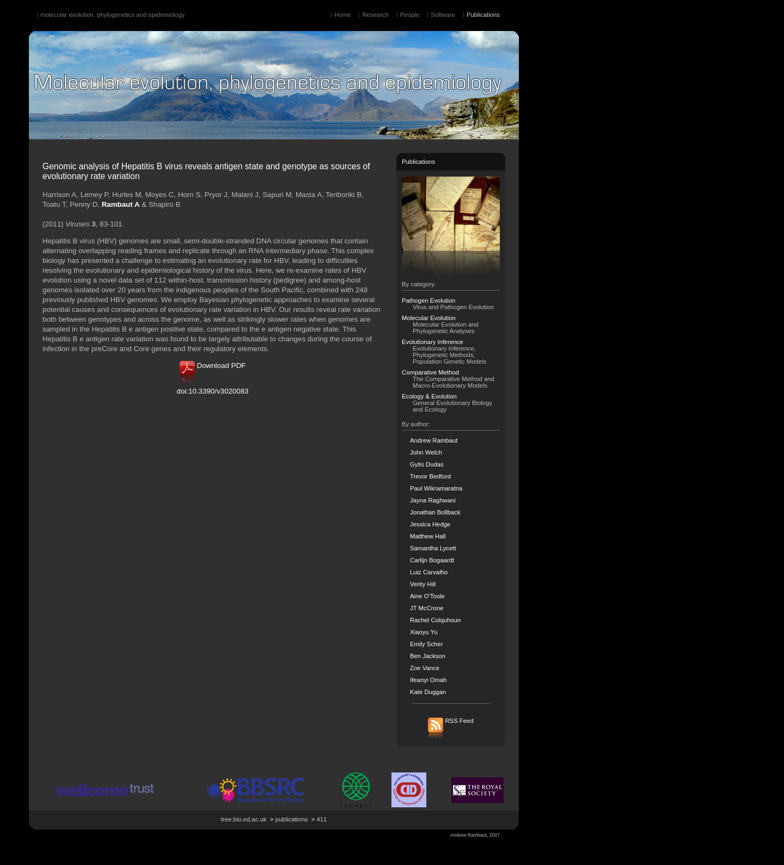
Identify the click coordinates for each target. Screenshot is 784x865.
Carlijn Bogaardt (432, 560)
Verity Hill (423, 584)
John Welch (426, 452)
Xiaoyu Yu (424, 632)
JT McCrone (426, 608)
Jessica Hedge (430, 524)
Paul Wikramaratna (436, 488)
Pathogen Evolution (428, 300)
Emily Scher (426, 644)
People (409, 14)
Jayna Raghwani (433, 500)
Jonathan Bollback (435, 512)
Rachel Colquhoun (435, 620)
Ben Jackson (427, 656)
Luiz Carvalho (429, 572)
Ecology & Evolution (429, 396)
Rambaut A (121, 204)
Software (443, 14)
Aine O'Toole (427, 596)
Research (375, 14)
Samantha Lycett (433, 548)
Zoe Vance (424, 668)
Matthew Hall (427, 536)
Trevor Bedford (430, 476)
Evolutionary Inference (432, 342)
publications (291, 819)
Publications (483, 14)
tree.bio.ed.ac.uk (244, 819)
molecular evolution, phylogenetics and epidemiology (112, 14)
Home (342, 14)
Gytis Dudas (427, 464)
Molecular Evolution (429, 318)
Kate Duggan (428, 692)
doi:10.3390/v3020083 (213, 391)
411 (321, 819)
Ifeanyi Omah (428, 680)
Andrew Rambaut (434, 440)
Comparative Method (430, 372)
